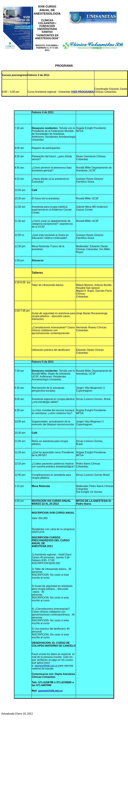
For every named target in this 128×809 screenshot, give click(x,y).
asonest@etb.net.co (46, 665)
